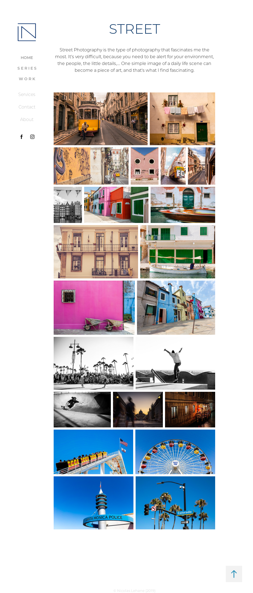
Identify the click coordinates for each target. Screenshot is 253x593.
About (26, 119)
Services (26, 94)
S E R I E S (26, 68)
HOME (27, 57)
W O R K (27, 78)
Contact (27, 107)
